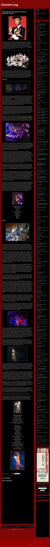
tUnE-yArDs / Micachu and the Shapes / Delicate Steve (42, 400)
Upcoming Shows (40, 18)
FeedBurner (45, 492)
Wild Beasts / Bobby (40, 425)
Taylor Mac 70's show (40, 352)
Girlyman (38, 156)
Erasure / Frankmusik (40, 139)
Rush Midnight (39, 312)
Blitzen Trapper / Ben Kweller (42, 65)
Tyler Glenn (39, 402)
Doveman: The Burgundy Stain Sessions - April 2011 (42, 109)
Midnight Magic (39, 253)
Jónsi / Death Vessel (40, 198)
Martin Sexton (39, 239)
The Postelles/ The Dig (41, 387)
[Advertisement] (17, 515)
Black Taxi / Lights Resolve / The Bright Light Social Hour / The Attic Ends (42, 61)
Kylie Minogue (39, 219)
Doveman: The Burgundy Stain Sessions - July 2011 (42, 112)
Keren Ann (39, 212)
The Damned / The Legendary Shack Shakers (42, 361)
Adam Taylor (39, 26)
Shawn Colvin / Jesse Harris (42, 321)
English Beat (39, 137)
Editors (38, 126)
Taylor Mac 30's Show (41, 350)
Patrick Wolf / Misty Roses (41, 283)
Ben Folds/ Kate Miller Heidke (42, 54)
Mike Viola (38, 259)
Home (17, 526)
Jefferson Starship (40, 191)
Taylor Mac (39, 348)
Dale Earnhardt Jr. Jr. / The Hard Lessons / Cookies (41, 92)
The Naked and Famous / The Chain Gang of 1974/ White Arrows (42, 378)
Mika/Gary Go (39, 257)
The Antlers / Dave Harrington (42, 358)
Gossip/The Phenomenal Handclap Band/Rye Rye (41, 159)
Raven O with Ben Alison (41, 300)
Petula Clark (39, 289)
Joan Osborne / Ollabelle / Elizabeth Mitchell (41, 194)
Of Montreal (16, 475)
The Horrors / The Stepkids (42, 366)
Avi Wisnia (39, 45)
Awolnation (39, 47)
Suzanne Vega (39, 343)
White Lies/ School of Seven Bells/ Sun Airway (42, 420)
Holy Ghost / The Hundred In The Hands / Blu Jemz (42, 171)
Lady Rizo (38, 223)
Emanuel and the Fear (41, 135)
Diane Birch (39, 105)
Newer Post (4, 526)
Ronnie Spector (39, 307)
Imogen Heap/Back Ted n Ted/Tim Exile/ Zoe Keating (41, 177)
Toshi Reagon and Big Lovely (42, 396)
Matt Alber (38, 241)
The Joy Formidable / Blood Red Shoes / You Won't (42, 369)
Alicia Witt (38, 37)
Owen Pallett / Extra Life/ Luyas (42, 276)
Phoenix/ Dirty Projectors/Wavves (40, 292)
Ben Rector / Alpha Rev (41, 56)
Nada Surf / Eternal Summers (42, 261)
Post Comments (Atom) (20, 529)
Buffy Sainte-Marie (40, 70)
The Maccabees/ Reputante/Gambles (40, 375)
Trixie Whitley (39, 397)
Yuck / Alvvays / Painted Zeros (42, 439)
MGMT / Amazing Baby (41, 249)
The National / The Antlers (41, 380)
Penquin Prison (39, 285)
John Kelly (39, 196)
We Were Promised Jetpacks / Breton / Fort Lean (42, 410)
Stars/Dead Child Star (41, 336)
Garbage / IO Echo (40, 151)
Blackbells (38, 64)
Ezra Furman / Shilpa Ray (41, 144)
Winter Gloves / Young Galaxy (42, 432)
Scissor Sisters (39, 313)
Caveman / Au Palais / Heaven (42, 75)
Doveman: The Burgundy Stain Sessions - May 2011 (42, 118)
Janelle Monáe (11, 475)
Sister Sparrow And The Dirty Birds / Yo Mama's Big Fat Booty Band (42, 330)
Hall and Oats (39, 161)
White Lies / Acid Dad (40, 415)
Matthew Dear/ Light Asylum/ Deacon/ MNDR (42, 244)
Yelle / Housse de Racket (41, 436)
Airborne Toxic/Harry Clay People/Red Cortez (41, 35)
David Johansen (40, 100)
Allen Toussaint (39, 41)
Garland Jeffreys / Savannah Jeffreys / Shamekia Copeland (42, 154)
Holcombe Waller (40, 169)
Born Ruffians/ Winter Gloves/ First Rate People (42, 68)
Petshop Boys (39, 287)
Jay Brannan (39, 186)
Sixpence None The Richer (41, 333)
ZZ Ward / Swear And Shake (42, 444)
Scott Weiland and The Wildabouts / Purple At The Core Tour (41, 316)
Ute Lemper (39, 404)
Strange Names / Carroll (41, 341)
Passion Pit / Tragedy (40, 278)
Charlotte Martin (40, 77)
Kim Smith (38, 214)
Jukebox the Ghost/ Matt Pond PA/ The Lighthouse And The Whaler (42, 204)
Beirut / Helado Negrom (41, 52)
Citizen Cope (39, 79)
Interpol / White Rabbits (41, 179)
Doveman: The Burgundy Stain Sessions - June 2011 (42, 115)
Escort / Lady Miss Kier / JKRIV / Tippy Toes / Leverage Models (42, 142)
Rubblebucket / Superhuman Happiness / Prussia (42, 310)
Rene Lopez (39, 302)
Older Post (31, 526)
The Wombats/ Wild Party (41, 394)
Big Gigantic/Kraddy (40, 58)
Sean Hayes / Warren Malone (42, 319)
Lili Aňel (38, 225)
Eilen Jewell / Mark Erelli (41, 133)
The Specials (39, 392)
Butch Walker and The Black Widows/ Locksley (42, 73)
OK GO (38, 270)
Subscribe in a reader (41, 497)
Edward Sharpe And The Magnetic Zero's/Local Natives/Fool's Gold (41, 130)
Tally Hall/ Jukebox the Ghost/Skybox (41, 346)
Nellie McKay (39, 263)
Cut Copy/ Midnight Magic (41, 89)
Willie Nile (38, 430)
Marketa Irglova (39, 234)
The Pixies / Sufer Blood (41, 385)
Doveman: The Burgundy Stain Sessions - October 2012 (42, 121)
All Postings (6, 475)
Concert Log (9, 4)
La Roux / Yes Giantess (41, 221)
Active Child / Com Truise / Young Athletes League (41, 24)
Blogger (31, 544)
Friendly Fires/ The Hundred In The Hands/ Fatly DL (42, 149)
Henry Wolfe (39, 167)
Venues (38, 11)
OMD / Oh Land (39, 274)
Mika (37, 255)
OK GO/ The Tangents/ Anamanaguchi (41, 272)
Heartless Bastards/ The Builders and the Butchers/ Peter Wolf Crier (41, 164)
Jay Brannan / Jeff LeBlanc (41, 188)
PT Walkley (39, 298)
